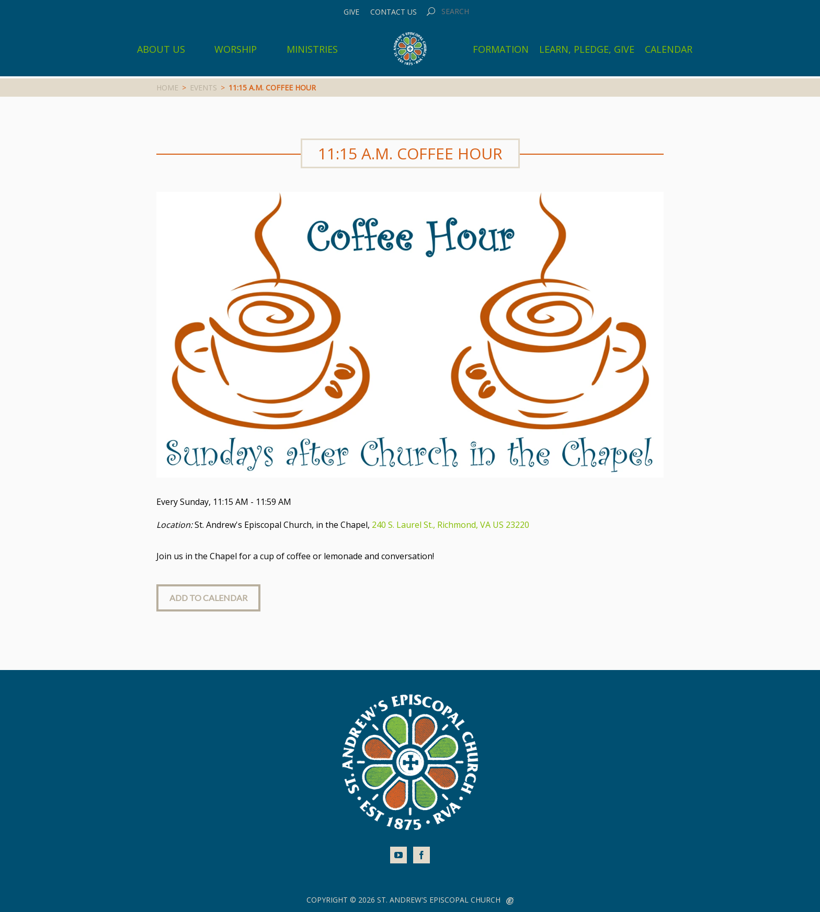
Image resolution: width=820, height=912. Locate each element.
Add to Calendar (208, 598)
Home (167, 88)
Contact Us (393, 12)
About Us (161, 49)
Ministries (312, 49)
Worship (235, 49)
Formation (501, 49)
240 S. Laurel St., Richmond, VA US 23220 (450, 524)
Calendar (668, 49)
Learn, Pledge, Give (586, 49)
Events (203, 88)
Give (351, 12)
